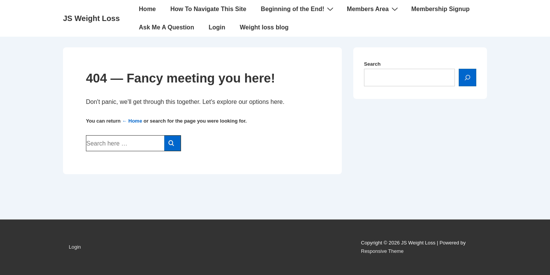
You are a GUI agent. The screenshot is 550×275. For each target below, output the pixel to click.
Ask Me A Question (166, 27)
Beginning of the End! (298, 8)
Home (147, 9)
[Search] (467, 77)
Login (217, 27)
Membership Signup (440, 9)
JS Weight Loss (91, 18)
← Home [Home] (132, 121)
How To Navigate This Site (208, 9)
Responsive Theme (382, 251)
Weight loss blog (264, 27)
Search (372, 64)
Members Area (373, 8)
